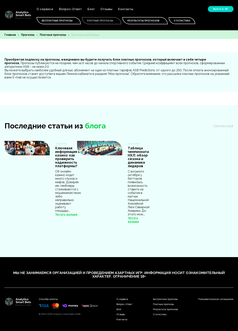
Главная (10, 34)
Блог (91, 9)
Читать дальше (66, 214)
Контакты (125, 9)
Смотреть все (223, 125)
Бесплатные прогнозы (165, 299)
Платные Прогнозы (101, 20)
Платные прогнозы (53, 34)
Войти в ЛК (220, 9)
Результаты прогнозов (145, 20)
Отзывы (106, 9)
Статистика (182, 20)
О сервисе (45, 9)
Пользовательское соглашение (215, 299)
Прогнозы (27, 34)
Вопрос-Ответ (70, 9)
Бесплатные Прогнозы (59, 20)
